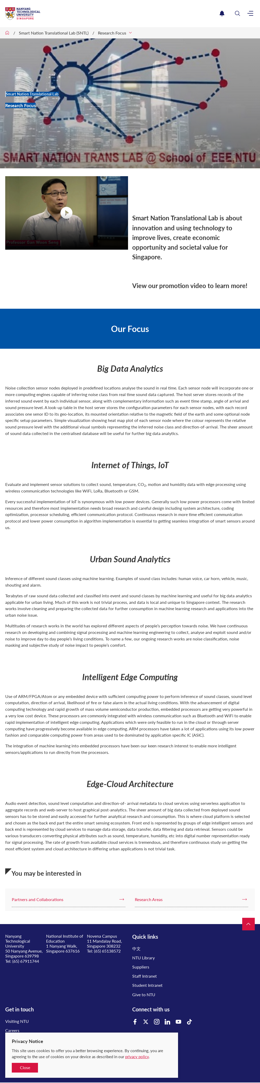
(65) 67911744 (25, 961)
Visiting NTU (17, 1021)
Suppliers (140, 966)
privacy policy (137, 1056)
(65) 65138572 (107, 950)
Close (25, 1067)
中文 (136, 948)
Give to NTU (143, 994)
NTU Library (143, 957)
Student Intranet (147, 985)
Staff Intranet (144, 975)
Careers (12, 1030)
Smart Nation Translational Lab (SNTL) (53, 32)
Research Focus (112, 32)
